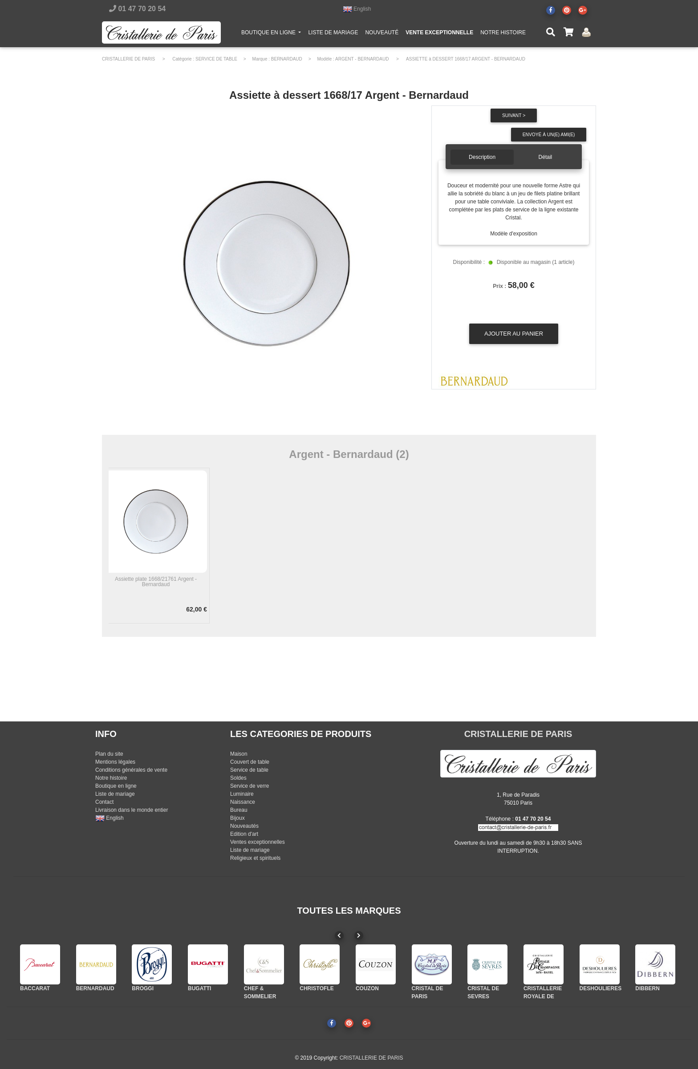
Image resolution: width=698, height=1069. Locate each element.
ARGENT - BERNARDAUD (362, 59)
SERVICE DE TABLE (216, 59)
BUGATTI (199, 988)
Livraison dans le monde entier (131, 810)
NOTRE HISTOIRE (503, 34)
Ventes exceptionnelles (257, 842)
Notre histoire (111, 778)
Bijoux (237, 818)
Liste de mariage (115, 794)
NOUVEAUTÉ (381, 34)
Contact (104, 802)
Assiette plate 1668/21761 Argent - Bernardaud (156, 581)
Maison (239, 754)
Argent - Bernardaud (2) (349, 454)
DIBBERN (647, 988)
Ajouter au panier (513, 333)
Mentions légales (115, 762)
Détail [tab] (545, 157)
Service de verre (249, 786)
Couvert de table (249, 762)
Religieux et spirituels (255, 858)
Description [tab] (482, 157)
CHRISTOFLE (316, 988)
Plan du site (109, 754)
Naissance (242, 802)
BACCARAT (35, 988)
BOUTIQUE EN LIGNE (272, 33)
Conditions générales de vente (131, 770)
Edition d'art (244, 834)
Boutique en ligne (116, 786)
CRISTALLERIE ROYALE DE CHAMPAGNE (543, 996)
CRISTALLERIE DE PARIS (128, 59)
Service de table (249, 770)
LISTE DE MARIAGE (333, 34)
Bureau (239, 810)
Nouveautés (244, 826)
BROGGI (143, 988)
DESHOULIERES (601, 988)
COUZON (367, 988)
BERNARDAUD (286, 59)
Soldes (238, 778)
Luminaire (242, 794)
